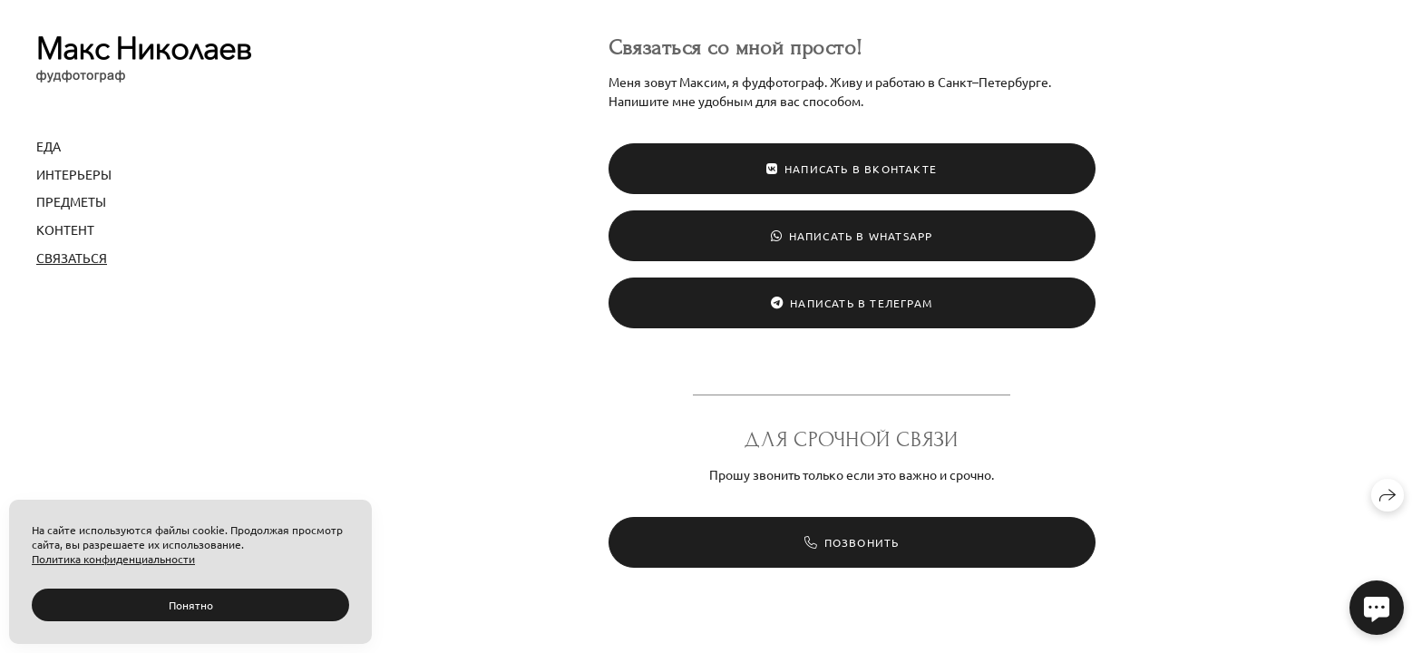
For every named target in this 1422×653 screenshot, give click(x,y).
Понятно (191, 605)
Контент (65, 229)
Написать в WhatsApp (852, 236)
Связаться (71, 257)
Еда (48, 146)
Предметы (71, 201)
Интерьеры (74, 174)
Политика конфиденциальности (113, 558)
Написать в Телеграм (851, 303)
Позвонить (852, 542)
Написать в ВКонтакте (851, 168)
